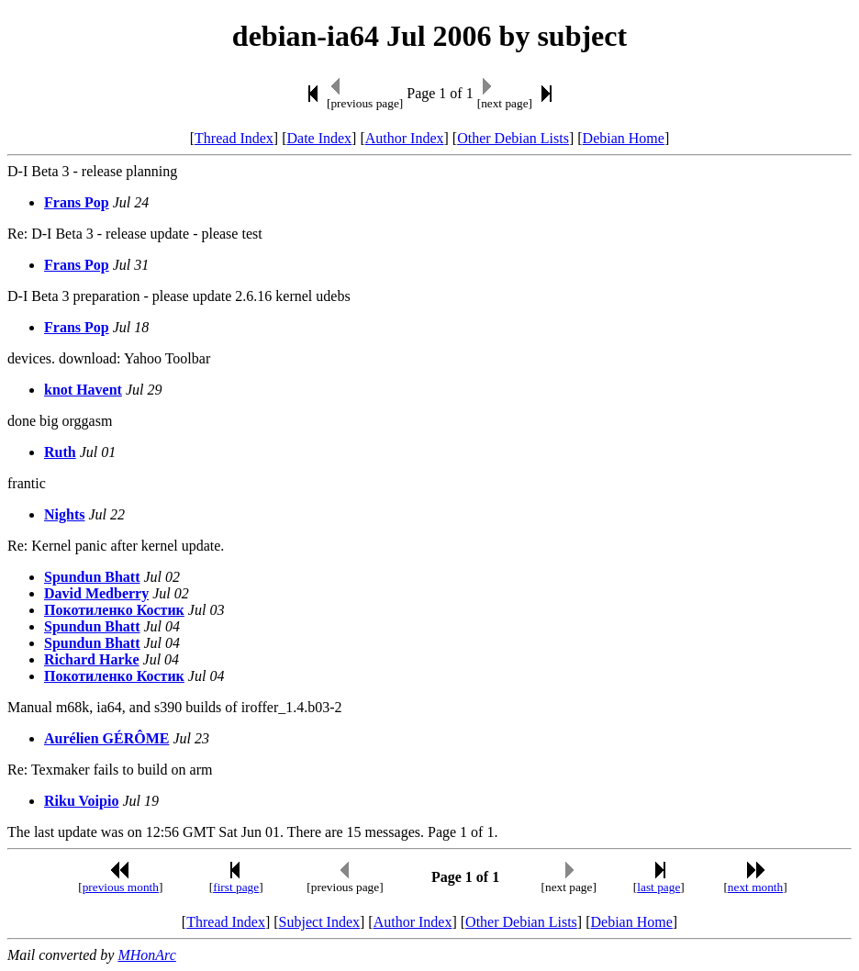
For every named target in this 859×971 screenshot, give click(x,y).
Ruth (60, 452)
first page (236, 887)
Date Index (318, 138)
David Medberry (96, 593)
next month (755, 887)
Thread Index (234, 138)
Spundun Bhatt (92, 577)
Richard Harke (91, 659)
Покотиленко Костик (114, 610)
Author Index (404, 138)
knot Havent (83, 389)
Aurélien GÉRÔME (106, 738)
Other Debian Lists (513, 138)
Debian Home (623, 138)
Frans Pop (76, 202)
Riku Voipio (81, 801)
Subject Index (319, 922)
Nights (64, 514)
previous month (121, 887)
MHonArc (146, 955)
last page (658, 887)
